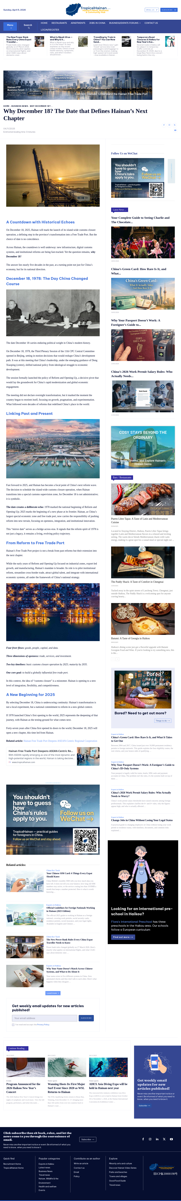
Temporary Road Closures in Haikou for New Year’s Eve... (148, 39)
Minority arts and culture (120, 1163)
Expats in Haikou (53, 905)
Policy (77, 1176)
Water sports (52, 1081)
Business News (19, 106)
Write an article (81, 1163)
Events (8, 1081)
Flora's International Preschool (131, 921)
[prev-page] (113, 659)
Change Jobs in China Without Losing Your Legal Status (142, 820)
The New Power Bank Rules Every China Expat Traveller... (18, 39)
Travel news (114, 1185)
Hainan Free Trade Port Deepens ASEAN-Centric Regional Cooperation (60, 740)
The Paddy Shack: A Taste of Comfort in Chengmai (137, 581)
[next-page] (117, 659)
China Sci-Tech (53, 871)
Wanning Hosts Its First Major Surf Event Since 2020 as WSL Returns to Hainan (66, 1088)
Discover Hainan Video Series (122, 1167)
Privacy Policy (43, 1025)
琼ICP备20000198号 (165, 1173)
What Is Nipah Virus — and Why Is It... (61, 38)
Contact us (79, 1167)
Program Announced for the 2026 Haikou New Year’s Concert (23, 1088)
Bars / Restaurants (122, 477)
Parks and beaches (118, 1172)
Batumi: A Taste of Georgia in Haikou (130, 638)
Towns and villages (118, 1176)
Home (6, 106)
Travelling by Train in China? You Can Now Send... (104, 39)
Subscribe (86, 1018)
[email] (44, 1018)
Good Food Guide (117, 1180)
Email (76, 1172)
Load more (53, 993)
